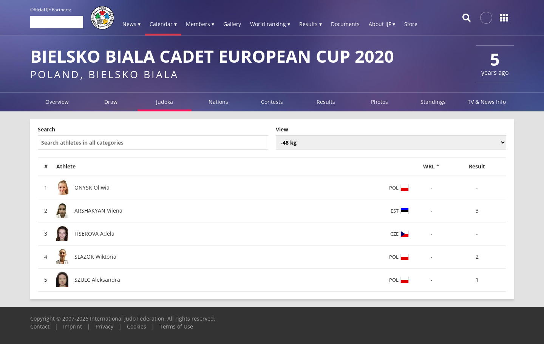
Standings (433, 101)
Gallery (232, 24)
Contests (272, 101)
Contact (39, 326)
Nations (218, 101)
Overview (57, 101)
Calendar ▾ (163, 24)
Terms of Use (176, 326)
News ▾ (131, 24)
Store (410, 24)
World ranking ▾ (270, 24)
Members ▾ (200, 24)
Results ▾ (310, 24)
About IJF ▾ (382, 24)
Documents (345, 24)
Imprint (72, 326)
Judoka (164, 101)
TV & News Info (487, 101)
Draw (110, 101)
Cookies (136, 326)
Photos (379, 101)
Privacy (104, 326)
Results (326, 101)
